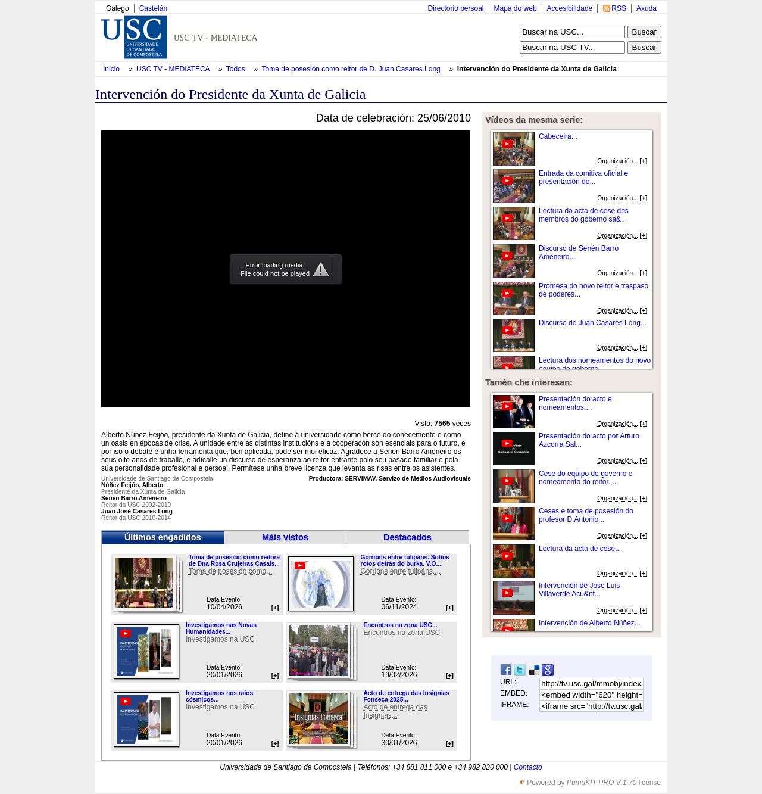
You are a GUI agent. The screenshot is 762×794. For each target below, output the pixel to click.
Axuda (646, 8)
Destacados (407, 537)
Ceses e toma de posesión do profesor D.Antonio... (586, 515)
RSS (618, 8)
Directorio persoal (455, 8)
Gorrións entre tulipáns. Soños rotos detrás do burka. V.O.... (404, 560)
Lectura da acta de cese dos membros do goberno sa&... (584, 215)
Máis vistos (285, 537)
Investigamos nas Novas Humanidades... (221, 628)
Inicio (112, 69)
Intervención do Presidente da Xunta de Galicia (537, 69)
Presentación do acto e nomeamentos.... (575, 403)
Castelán (153, 8)
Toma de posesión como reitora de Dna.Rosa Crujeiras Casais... (234, 560)
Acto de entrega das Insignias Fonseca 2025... (406, 696)
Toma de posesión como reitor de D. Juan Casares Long (352, 69)
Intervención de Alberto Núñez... (590, 623)
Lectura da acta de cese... (580, 548)
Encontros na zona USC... (400, 625)
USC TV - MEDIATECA (173, 69)
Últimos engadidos (162, 537)
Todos (236, 69)
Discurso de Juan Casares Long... (593, 323)
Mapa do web (515, 8)
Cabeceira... (558, 136)
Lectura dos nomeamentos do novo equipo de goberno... (595, 364)
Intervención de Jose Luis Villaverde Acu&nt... (579, 589)
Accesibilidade (570, 8)
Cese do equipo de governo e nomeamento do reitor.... (585, 477)
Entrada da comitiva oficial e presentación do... (583, 177)
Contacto (528, 767)
